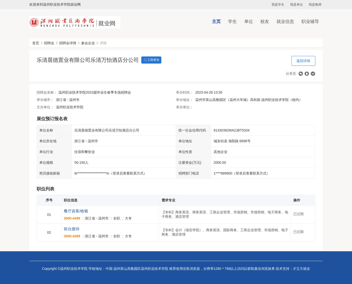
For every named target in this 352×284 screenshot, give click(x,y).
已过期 (298, 214)
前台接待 (71, 229)
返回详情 (303, 61)
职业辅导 (310, 21)
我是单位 (296, 4)
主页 (216, 21)
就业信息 (285, 21)
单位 (248, 21)
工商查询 (151, 60)
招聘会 (49, 43)
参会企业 (88, 43)
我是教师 (315, 4)
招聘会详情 (67, 43)
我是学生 (278, 4)
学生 (232, 21)
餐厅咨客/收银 (76, 211)
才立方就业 (301, 269)
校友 (264, 21)
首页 (35, 43)
